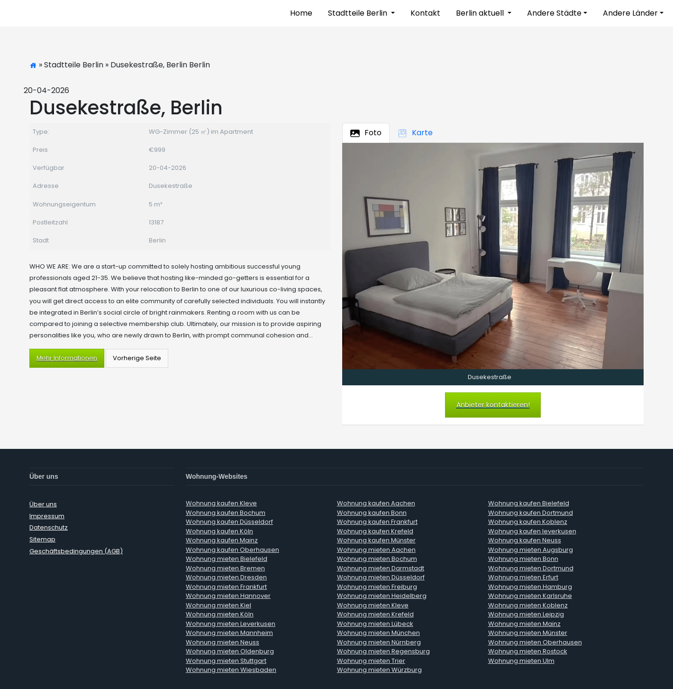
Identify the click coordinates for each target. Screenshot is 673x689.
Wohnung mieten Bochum (377, 558)
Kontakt (425, 13)
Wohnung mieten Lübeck (375, 623)
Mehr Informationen (66, 358)
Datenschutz (48, 527)
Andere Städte (554, 13)
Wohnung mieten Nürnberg (379, 642)
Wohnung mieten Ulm (521, 660)
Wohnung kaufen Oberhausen (232, 549)
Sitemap (42, 539)
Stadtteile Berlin (358, 13)
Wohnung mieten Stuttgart (226, 660)
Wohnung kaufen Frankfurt (377, 521)
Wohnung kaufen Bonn (372, 512)
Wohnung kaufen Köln (219, 531)
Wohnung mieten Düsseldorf (381, 577)
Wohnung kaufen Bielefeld (528, 503)
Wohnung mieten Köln (220, 614)
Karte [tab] (415, 132)
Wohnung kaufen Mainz (222, 540)
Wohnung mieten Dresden (226, 577)
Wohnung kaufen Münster (376, 540)
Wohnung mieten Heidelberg (382, 595)
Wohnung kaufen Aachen (376, 503)
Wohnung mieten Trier (371, 660)
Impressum (46, 516)
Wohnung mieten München (378, 632)
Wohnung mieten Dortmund (530, 568)
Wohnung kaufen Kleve (221, 503)
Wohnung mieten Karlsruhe (530, 595)
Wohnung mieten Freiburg (377, 586)
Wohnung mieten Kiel (218, 605)
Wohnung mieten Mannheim (229, 632)
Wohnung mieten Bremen (225, 568)
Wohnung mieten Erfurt (523, 577)
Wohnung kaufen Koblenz (527, 521)
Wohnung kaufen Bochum (225, 512)
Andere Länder (630, 13)
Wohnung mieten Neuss (222, 642)
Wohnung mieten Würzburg (379, 669)
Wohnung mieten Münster (527, 632)
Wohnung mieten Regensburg (383, 651)
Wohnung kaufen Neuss (524, 540)
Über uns (43, 504)
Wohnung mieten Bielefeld (226, 558)
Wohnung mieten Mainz (524, 623)
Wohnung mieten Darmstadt (380, 568)
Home (301, 13)
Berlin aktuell (481, 13)
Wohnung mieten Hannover (228, 595)
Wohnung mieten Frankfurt (226, 586)
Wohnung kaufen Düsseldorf (229, 521)
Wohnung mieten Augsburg (530, 549)
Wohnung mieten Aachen (376, 549)
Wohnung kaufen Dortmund (530, 512)
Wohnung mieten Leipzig (526, 614)
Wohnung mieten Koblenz (528, 605)
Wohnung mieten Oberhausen (535, 642)
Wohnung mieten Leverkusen (230, 623)
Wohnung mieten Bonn (523, 558)
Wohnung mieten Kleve (373, 605)
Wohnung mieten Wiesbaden (231, 669)
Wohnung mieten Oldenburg (230, 651)
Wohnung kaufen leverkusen (532, 531)
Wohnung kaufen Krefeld (375, 531)
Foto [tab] (366, 132)
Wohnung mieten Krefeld (375, 614)
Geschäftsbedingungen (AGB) (76, 551)
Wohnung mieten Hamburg (530, 586)
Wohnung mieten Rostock (527, 651)
